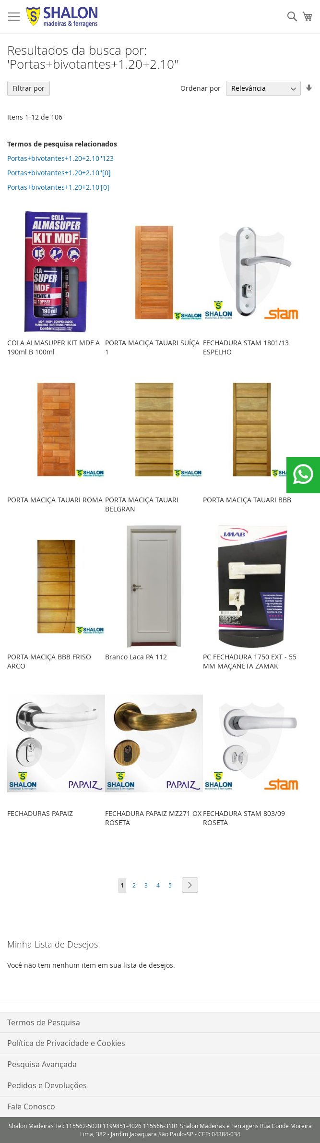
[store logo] (61, 17)
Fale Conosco (31, 1106)
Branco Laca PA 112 (136, 656)
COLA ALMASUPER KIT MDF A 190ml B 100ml (53, 347)
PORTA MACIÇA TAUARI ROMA (55, 499)
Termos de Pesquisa (43, 1022)
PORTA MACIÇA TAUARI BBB (247, 499)
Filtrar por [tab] (28, 88)
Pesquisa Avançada (42, 1064)
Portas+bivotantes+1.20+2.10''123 (60, 158)
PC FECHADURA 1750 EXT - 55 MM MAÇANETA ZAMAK (249, 661)
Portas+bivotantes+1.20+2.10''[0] (59, 172)
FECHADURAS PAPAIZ (40, 813)
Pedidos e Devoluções (47, 1085)
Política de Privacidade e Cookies (66, 1043)
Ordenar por (200, 88)
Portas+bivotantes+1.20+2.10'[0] (58, 187)
